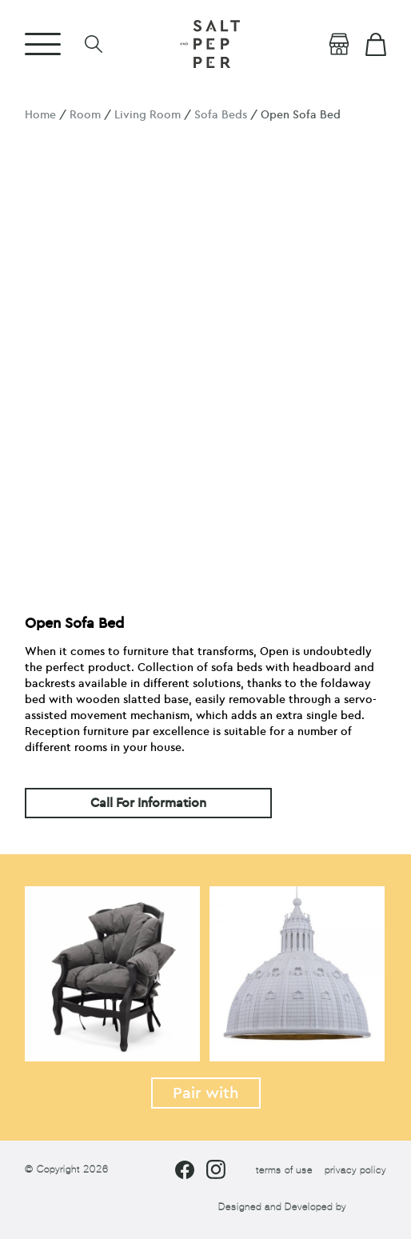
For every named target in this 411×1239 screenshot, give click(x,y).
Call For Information (148, 803)
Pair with (206, 1093)
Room (85, 115)
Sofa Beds (220, 115)
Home (40, 115)
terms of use (284, 1170)
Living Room (147, 115)
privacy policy (355, 1170)
